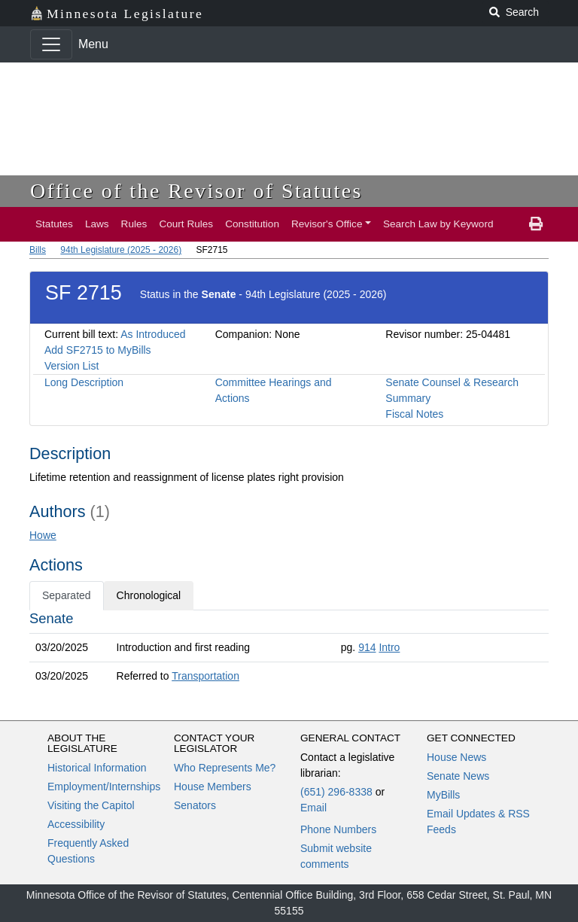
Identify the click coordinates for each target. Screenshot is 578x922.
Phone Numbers (338, 829)
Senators (195, 805)
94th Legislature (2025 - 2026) (120, 250)
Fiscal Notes (414, 414)
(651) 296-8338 (336, 792)
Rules (134, 224)
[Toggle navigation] (51, 44)
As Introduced (152, 334)
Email (313, 808)
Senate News (458, 776)
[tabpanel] (289, 650)
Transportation (205, 676)
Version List (71, 366)
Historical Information (97, 768)
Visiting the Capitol (91, 805)
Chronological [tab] (149, 595)
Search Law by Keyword (438, 224)
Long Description (83, 382)
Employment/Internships (103, 787)
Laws (97, 224)
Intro (389, 647)
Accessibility (76, 824)
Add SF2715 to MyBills (97, 350)
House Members (212, 787)
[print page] (536, 224)
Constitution (252, 224)
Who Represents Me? (224, 768)
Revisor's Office (327, 224)
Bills (37, 250)
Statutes (54, 224)
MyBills (443, 795)
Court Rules (186, 224)
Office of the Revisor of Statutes (196, 190)
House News (456, 757)
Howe (42, 535)
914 (367, 647)
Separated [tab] (66, 595)
